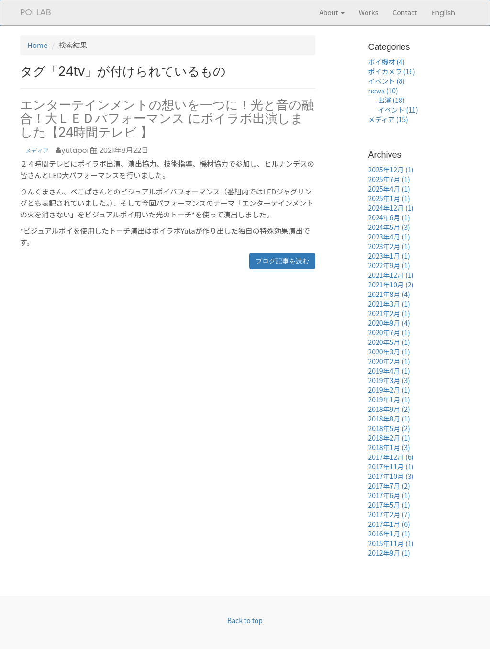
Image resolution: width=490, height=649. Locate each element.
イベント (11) (398, 109)
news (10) (383, 90)
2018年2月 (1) (389, 438)
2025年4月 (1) (389, 189)
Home (37, 45)
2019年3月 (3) (389, 380)
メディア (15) (388, 119)
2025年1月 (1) (389, 198)
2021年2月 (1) (389, 313)
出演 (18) (391, 100)
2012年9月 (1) (389, 553)
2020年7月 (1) (389, 332)
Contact (404, 12)
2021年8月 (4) (389, 294)
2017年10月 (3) (390, 476)
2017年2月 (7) (389, 514)
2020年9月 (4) (389, 323)
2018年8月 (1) (389, 418)
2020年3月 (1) (389, 351)
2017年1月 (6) (389, 524)
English (443, 13)
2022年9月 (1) (389, 265)
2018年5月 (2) (389, 428)
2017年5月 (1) (389, 505)
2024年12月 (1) (390, 208)
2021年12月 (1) (390, 275)
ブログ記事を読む (282, 261)
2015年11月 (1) (390, 543)
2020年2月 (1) (389, 361)
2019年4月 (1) (389, 371)
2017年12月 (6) (390, 457)
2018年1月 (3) (389, 447)
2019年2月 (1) (389, 390)
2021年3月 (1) (389, 303)
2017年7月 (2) (389, 485)
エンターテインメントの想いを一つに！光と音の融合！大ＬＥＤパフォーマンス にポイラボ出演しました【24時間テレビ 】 (167, 118)
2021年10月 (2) (390, 284)
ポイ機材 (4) (386, 62)
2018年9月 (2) (389, 409)
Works (369, 12)
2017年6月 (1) (389, 495)
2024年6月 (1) (389, 217)
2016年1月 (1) (389, 533)
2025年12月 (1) (390, 169)
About (332, 12)
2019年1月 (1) (389, 399)
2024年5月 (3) (389, 227)
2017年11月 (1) (390, 466)
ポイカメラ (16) (391, 71)
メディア (36, 151)
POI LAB (35, 12)
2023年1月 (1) (389, 256)
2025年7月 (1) (389, 179)
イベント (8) (386, 81)
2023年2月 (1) (389, 246)
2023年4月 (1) (389, 236)
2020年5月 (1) (389, 342)
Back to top (245, 620)
